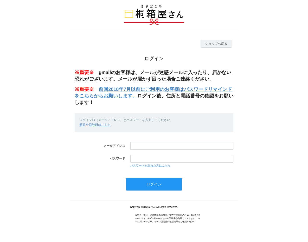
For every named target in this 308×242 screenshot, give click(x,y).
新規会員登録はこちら (95, 125)
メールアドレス (114, 145)
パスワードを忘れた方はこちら (150, 165)
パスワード (117, 158)
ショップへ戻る (216, 43)
